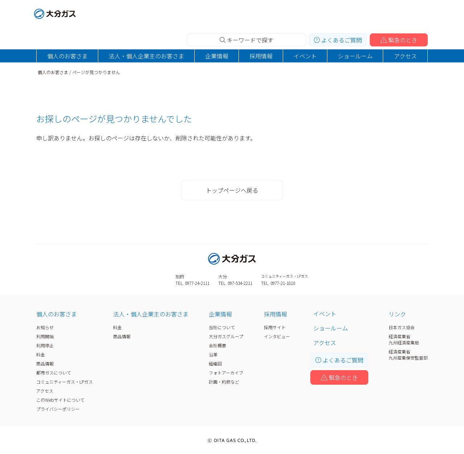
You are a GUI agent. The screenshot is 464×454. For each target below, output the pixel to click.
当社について (222, 327)
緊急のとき (398, 40)
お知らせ (45, 327)
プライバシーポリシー (58, 409)
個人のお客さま (67, 56)
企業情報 (216, 56)
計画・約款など (224, 382)
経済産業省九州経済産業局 (404, 339)
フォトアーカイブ (226, 372)
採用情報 (261, 56)
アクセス (405, 56)
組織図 (215, 363)
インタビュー (277, 336)
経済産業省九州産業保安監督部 (408, 354)
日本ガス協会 (402, 327)
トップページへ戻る (232, 190)
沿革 (213, 354)
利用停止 (45, 345)
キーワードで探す (246, 40)
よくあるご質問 (338, 40)
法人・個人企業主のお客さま (146, 56)
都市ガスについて (53, 372)
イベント (305, 56)
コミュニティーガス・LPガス (64, 382)
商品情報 (45, 363)
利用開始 (45, 336)
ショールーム (355, 56)
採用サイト (275, 327)
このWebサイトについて (60, 400)
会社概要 (217, 345)
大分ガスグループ (226, 336)
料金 (40, 354)
